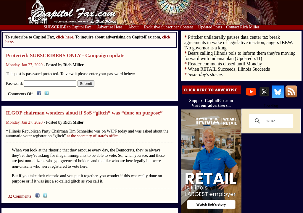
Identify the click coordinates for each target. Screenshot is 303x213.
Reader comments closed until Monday (225, 63)
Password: (41, 83)
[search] (270, 121)
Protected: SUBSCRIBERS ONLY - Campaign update (65, 55)
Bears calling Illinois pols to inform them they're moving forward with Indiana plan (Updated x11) (240, 56)
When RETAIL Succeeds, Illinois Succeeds (229, 69)
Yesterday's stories (205, 74)
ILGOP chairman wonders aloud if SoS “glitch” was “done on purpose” (84, 113)
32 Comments (19, 196)
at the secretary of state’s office (92, 136)
